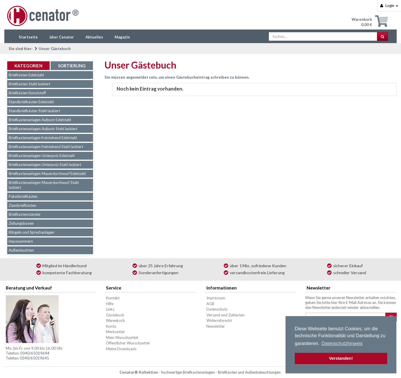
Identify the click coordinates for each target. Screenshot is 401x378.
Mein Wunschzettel (122, 337)
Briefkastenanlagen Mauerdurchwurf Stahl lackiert (44, 185)
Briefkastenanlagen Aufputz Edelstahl (40, 119)
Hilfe (109, 303)
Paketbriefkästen (23, 196)
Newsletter (215, 326)
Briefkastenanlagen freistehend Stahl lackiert (46, 146)
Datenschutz (216, 309)
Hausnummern (21, 241)
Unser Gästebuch (55, 48)
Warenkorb (115, 320)
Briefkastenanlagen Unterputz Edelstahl (42, 155)
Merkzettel (115, 331)
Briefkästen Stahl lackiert (29, 84)
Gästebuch (115, 315)
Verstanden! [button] (341, 358)
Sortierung (72, 65)
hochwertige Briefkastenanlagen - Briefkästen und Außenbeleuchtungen (221, 372)
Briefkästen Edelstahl (26, 75)
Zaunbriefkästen (22, 205)
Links (110, 309)
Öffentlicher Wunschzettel (128, 343)
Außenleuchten (21, 250)
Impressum (215, 298)
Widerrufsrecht (219, 320)
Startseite (28, 37)
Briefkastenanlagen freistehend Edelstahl (43, 137)
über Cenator (61, 37)
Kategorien (28, 65)
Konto (111, 326)
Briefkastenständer (25, 214)
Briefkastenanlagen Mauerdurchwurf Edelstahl (47, 173)
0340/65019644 (34, 353)
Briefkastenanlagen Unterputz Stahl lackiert (45, 164)
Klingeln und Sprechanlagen (31, 232)
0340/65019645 (34, 358)
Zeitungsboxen (21, 223)
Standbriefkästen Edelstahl (31, 101)
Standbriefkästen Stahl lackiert (34, 110)
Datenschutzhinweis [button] (342, 343)
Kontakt (113, 298)
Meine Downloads (121, 348)
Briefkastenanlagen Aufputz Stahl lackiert (43, 128)
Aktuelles (94, 37)
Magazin (122, 37)
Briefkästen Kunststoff (27, 93)
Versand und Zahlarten (225, 315)
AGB (210, 303)
